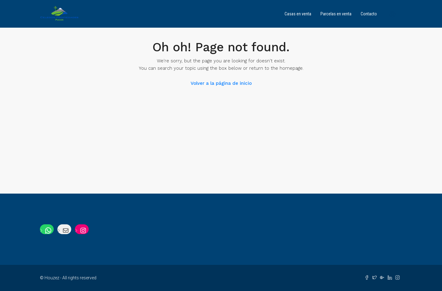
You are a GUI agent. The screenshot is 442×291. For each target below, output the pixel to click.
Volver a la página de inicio (221, 83)
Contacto (369, 13)
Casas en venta (298, 13)
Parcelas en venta (335, 13)
